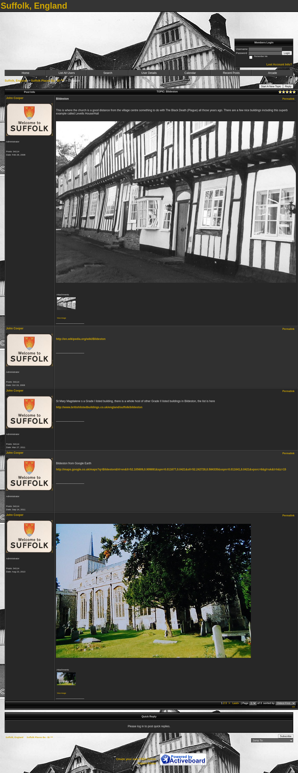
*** (293, 707)
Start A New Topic (271, 86)
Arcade (272, 73)
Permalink (288, 98)
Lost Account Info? (279, 64)
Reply (288, 86)
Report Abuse (147, 763)
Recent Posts (231, 73)
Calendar (190, 73)
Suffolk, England (16, 80)
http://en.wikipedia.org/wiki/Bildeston (80, 339)
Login (287, 53)
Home (25, 73)
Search (107, 73)
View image (61, 318)
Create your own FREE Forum (136, 759)
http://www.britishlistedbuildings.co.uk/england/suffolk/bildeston (99, 407)
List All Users (67, 73)
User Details (148, 73)
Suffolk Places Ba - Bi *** (47, 80)
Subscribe (285, 736)
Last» (236, 703)
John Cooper (14, 98)
